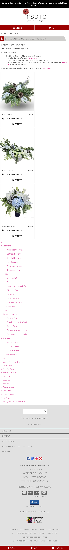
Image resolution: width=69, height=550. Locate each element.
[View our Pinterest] (40, 459)
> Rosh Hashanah (13, 298)
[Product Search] (35, 411)
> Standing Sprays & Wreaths (17, 322)
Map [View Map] (34, 547)
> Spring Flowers (12, 346)
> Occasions (6, 246)
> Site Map (5, 398)
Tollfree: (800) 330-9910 (34, 481)
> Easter (9, 282)
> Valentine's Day (12, 278)
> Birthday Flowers (13, 254)
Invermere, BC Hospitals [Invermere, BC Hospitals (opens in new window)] (48, 529)
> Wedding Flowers (8, 369)
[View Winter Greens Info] (17, 92)
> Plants (4, 358)
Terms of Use (51, 541)
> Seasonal (5, 338)
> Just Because (12, 262)
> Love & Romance (8, 376)
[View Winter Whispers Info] (17, 148)
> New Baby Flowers (14, 266)
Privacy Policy (18, 541)
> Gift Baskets (6, 365)
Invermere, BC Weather (22, 533)
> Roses (4, 310)
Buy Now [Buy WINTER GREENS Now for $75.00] (17, 124)
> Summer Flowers (13, 350)
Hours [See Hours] (57, 547)
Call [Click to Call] (11, 547)
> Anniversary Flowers (14, 250)
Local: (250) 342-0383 (34, 477)
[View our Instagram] (36, 459)
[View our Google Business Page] (32, 459)
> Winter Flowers (12, 342)
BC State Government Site (45, 533)
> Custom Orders (8, 387)
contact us (47, 68)
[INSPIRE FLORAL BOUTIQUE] (34, 22)
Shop (17, 28)
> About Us (5, 380)
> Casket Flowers (12, 326)
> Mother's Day (12, 290)
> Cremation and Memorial (16, 334)
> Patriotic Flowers (8, 373)
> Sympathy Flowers (9, 314)
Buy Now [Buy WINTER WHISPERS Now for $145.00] (17, 180)
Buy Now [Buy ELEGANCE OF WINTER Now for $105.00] (17, 236)
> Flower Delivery (8, 394)
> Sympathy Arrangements (16, 330)
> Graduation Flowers (14, 270)
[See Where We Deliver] (34, 424)
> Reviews (5, 383)
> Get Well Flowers (13, 258)
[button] (34, 502)
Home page (32, 58)
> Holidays (5, 274)
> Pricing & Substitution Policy (13, 401)
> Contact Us (6, 390)
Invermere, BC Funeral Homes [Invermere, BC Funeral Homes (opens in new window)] (23, 529)
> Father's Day (11, 294)
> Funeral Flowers (13, 318)
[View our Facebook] (28, 459)
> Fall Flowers (11, 354)
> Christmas (10, 306)
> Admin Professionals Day (16, 286)
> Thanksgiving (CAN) (14, 302)
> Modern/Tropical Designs (12, 362)
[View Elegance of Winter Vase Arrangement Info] (17, 201)
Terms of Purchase (35, 541)
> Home (4, 242)
